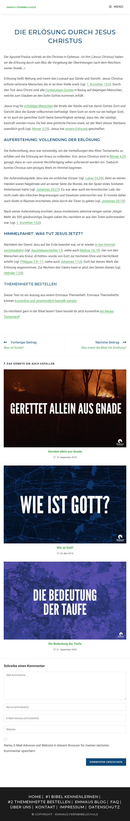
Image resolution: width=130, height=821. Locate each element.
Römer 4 (115, 156)
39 (100, 178)
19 (122, 201)
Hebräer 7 (11, 273)
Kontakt (45, 807)
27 (57, 189)
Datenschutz (104, 807)
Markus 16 (87, 250)
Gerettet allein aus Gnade (65, 451)
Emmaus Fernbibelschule (21, 7)
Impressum (72, 807)
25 (46, 129)
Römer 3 (38, 129)
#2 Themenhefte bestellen (39, 802)
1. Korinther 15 (97, 84)
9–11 (40, 261)
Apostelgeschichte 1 (45, 250)
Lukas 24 (91, 178)
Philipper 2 (27, 261)
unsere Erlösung (76, 129)
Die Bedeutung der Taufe (65, 643)
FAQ (114, 802)
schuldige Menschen (38, 106)
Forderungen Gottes (59, 90)
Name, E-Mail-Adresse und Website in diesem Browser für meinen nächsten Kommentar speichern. (56, 748)
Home (35, 796)
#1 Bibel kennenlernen (71, 796)
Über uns (20, 807)
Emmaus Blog (90, 802)
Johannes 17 (70, 261)
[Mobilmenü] (116, 7)
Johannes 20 (45, 189)
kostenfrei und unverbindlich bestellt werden (46, 301)
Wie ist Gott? (65, 547)
